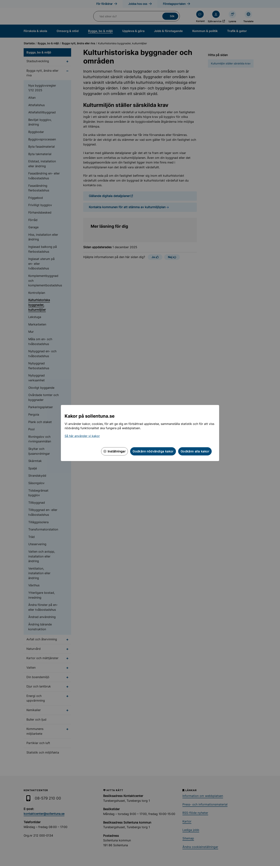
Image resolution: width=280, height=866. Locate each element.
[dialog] (140, 433)
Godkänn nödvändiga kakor (153, 451)
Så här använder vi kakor (82, 436)
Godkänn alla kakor (195, 451)
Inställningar (114, 451)
